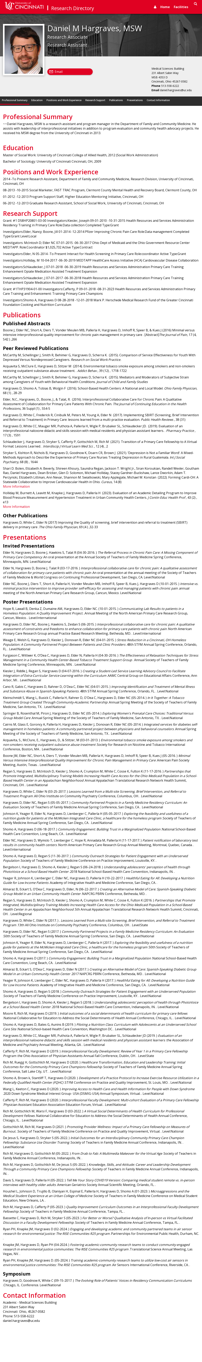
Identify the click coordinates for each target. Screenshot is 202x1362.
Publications (116, 100)
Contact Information (158, 100)
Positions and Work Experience (64, 100)
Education (37, 100)
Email (59, 71)
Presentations (135, 100)
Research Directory (72, 8)
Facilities (181, 7)
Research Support (95, 100)
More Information (16, 486)
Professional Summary (14, 100)
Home (165, 7)
